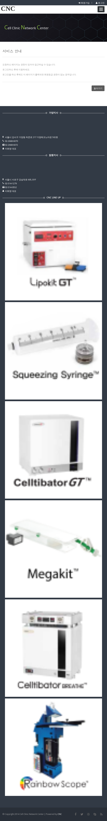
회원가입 (84, 2)
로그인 (100, 2)
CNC (8, 8)
